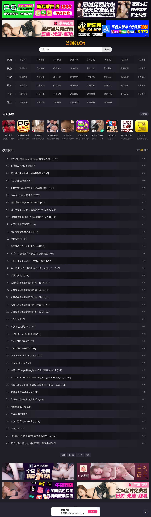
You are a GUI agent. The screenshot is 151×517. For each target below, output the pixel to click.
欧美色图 (57, 85)
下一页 (79, 455)
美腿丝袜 (91, 85)
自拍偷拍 (40, 68)
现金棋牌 (125, 59)
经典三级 (108, 77)
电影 (9, 76)
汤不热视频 (74, 102)
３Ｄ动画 (74, 68)
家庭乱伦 (40, 94)
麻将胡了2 (91, 59)
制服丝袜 (91, 77)
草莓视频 (57, 102)
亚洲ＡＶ (24, 68)
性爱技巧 (141, 94)
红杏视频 (91, 102)
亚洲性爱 (24, 77)
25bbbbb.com (75, 43)
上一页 (71, 455)
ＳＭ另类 (141, 68)
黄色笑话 (125, 94)
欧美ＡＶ (57, 68)
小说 (9, 93)
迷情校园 (91, 94)
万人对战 (57, 59)
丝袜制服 (108, 68)
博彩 (9, 59)
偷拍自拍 (40, 77)
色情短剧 (108, 102)
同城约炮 (24, 102)
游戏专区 (74, 59)
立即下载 (92, 511)
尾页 (88, 455)
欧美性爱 (74, 77)
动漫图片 (74, 85)
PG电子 (23, 59)
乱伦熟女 (125, 77)
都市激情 (24, 94)
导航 (9, 102)
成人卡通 (57, 77)
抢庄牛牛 (141, 59)
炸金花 (108, 59)
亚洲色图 (40, 85)
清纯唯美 (108, 85)
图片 (9, 85)
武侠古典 (74, 94)
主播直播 (125, 68)
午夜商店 (40, 102)
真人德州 (40, 59)
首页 (63, 455)
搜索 (107, 49)
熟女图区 (125, 85)
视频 (9, 68)
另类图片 (141, 85)
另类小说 (108, 94)
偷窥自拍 (24, 85)
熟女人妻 (91, 68)
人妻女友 (57, 94)
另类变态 (141, 77)
